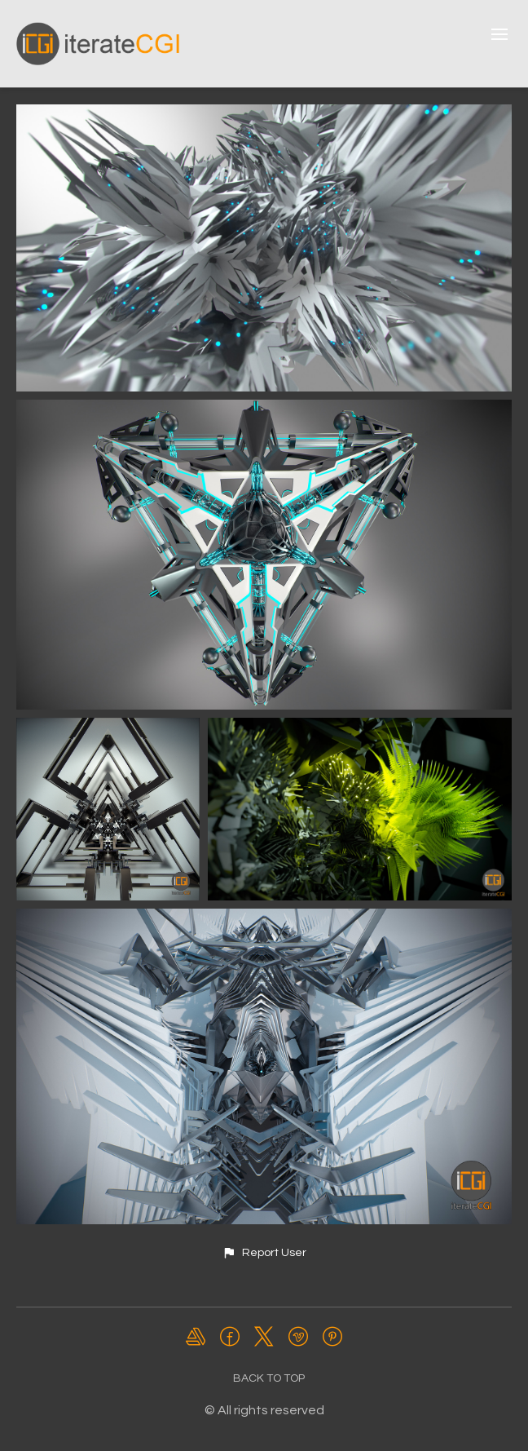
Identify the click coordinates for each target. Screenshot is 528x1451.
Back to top (269, 1378)
